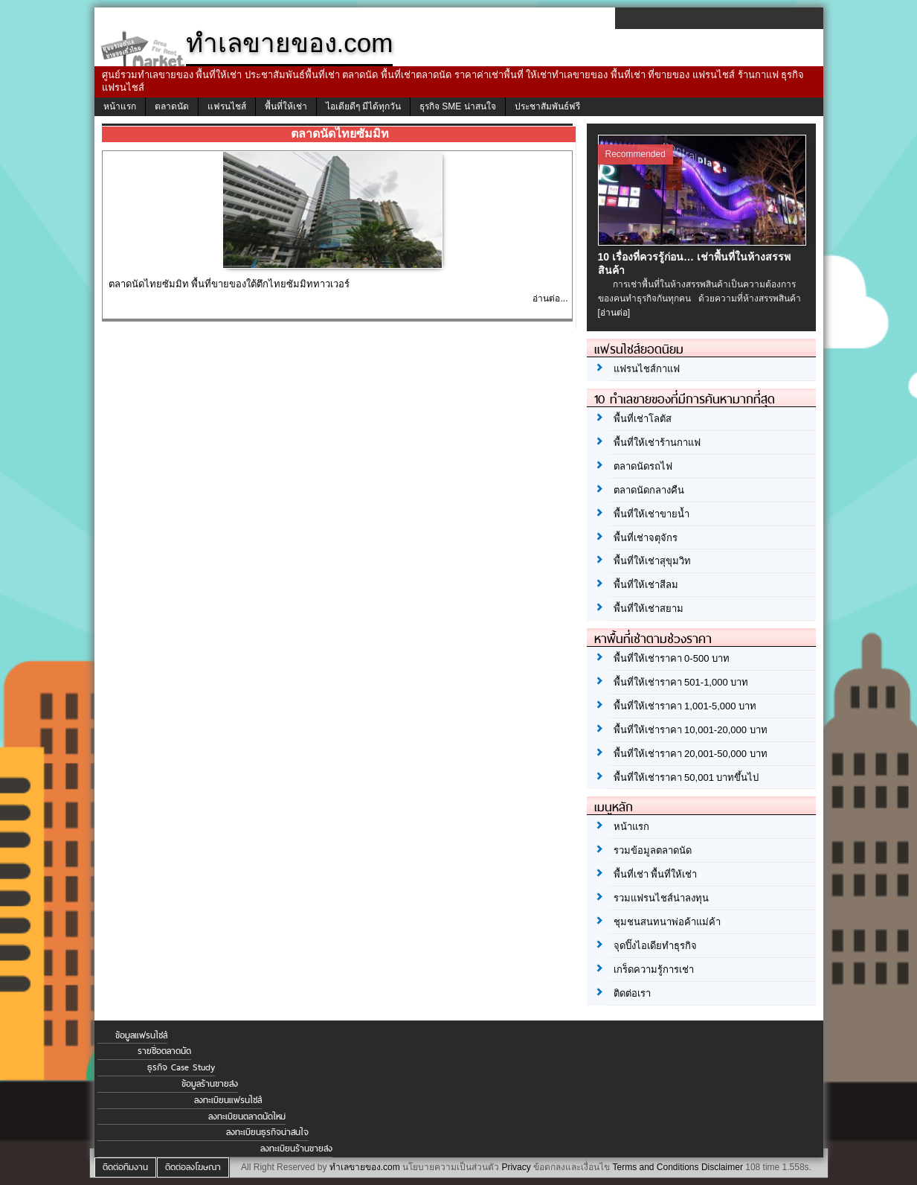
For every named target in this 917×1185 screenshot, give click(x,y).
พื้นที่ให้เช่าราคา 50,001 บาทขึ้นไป (686, 777)
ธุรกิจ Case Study (181, 1067)
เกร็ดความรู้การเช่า (654, 969)
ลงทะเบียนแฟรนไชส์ (228, 1100)
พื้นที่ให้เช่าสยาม (648, 608)
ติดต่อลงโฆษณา (193, 1167)
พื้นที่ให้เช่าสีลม (646, 584)
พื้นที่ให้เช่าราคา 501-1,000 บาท (681, 682)
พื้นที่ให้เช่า (286, 106)
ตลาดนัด (172, 106)
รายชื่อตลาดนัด (164, 1051)
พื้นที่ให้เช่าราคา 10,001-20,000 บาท (691, 729)
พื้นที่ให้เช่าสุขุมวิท (652, 560)
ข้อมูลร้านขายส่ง (209, 1083)
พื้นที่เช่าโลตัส (643, 418)
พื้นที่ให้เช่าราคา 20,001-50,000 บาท (691, 753)
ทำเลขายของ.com (364, 1167)
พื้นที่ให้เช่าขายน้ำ (651, 514)
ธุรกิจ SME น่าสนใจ (457, 106)
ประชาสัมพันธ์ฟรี (547, 106)
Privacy (515, 1167)
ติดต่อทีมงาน (125, 1167)
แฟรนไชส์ (226, 106)
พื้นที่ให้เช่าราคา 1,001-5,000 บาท (685, 706)
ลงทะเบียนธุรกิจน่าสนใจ (267, 1132)
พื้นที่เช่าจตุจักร (646, 537)
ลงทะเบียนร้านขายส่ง (296, 1148)
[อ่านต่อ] (614, 312)
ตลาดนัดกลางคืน (649, 490)
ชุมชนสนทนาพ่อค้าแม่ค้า (667, 921)
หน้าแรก (119, 106)
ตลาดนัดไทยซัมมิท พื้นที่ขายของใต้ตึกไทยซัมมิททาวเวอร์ (229, 284)
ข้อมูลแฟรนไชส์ (141, 1035)
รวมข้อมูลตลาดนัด (653, 850)
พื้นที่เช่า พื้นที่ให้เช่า (656, 874)
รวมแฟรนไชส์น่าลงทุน (661, 898)
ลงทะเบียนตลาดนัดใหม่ (247, 1116)
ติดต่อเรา (632, 993)
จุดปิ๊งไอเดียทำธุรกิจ (655, 945)
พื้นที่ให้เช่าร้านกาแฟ (657, 442)
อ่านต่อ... (549, 298)
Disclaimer (722, 1167)
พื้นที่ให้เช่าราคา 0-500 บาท (672, 658)
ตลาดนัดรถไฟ (643, 466)
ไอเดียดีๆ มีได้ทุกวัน (363, 106)
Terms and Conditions (655, 1167)
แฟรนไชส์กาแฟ (647, 368)
